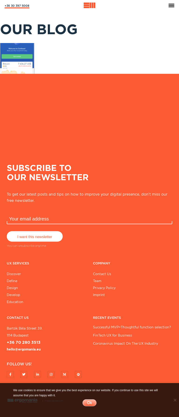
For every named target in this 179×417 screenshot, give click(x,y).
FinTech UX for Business (112, 335)
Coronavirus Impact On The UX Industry (125, 343)
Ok (89, 403)
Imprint (99, 295)
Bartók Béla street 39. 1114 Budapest (24, 332)
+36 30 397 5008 (17, 5)
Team (97, 281)
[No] (174, 400)
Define (12, 281)
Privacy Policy (104, 288)
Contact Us (102, 274)
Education (15, 302)
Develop (13, 295)
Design (12, 288)
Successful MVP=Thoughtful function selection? (132, 327)
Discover (14, 274)
